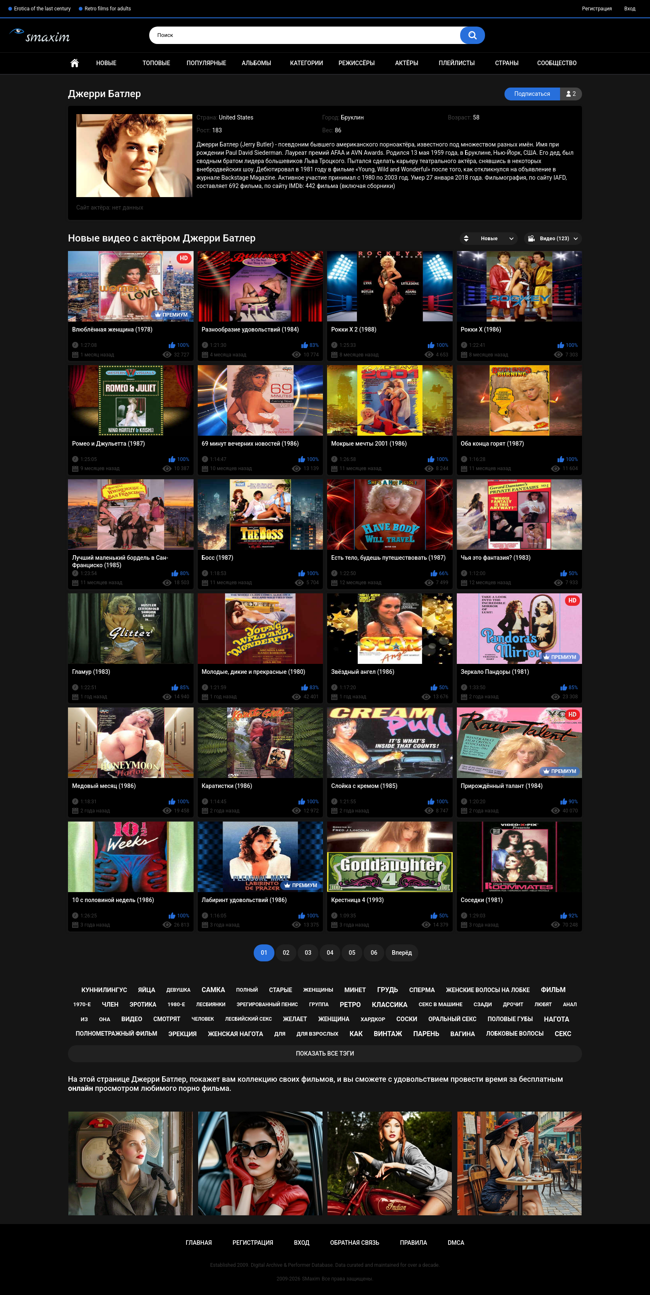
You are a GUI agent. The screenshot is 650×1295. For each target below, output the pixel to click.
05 (352, 952)
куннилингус (104, 990)
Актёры (406, 63)
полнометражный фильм (117, 1033)
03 (308, 952)
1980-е (176, 1004)
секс (563, 1034)
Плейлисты (457, 63)
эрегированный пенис (267, 1004)
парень (426, 1034)
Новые (106, 63)
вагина (463, 1034)
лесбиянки (211, 1004)
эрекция (182, 1034)
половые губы (510, 1019)
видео (131, 1019)
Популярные (206, 63)
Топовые (156, 63)
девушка (178, 990)
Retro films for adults (108, 9)
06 (374, 952)
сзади (482, 1004)
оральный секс (452, 1019)
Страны (507, 63)
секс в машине (441, 1004)
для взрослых (317, 1034)
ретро (350, 1005)
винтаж (388, 1034)
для (280, 1034)
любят (543, 1004)
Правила (413, 1242)
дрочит (513, 1004)
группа (319, 1004)
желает (295, 1019)
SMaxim (311, 1279)
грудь (387, 990)
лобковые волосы (515, 1033)
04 (330, 952)
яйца (146, 990)
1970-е (81, 1004)
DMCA (456, 1242)
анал (570, 1004)
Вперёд (402, 952)
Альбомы (256, 63)
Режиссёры (357, 63)
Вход (629, 9)
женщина (333, 1019)
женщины (318, 990)
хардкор (373, 1019)
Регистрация (597, 9)
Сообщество (557, 63)
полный (247, 990)
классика (389, 1005)
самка (213, 990)
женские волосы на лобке (488, 990)
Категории (306, 63)
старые (280, 990)
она (104, 1019)
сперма (422, 990)
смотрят (166, 1019)
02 (286, 952)
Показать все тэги (325, 1053)
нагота (556, 1019)
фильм (553, 990)
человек (203, 1019)
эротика (143, 1004)
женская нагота (235, 1034)
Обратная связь (354, 1242)
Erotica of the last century (42, 9)
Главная (74, 63)
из (84, 1019)
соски (406, 1019)
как (355, 1034)
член (110, 1004)
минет (355, 990)
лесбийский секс (248, 1019)
